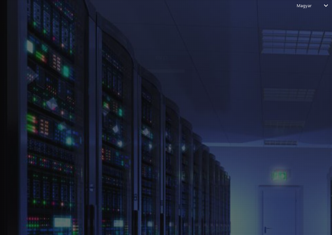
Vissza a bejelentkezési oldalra (161, 99)
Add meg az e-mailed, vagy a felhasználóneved (150, 48)
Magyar (304, 5)
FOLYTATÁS (161, 79)
